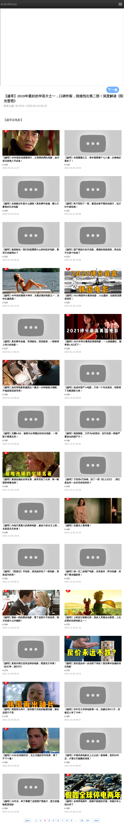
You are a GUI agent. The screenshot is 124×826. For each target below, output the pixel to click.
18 (81, 820)
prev (27, 820)
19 (87, 820)
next (96, 820)
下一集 (113, 89)
